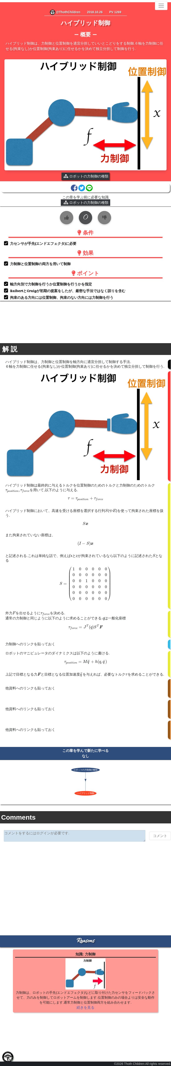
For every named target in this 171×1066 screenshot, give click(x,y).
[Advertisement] (85, 879)
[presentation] (17, 491)
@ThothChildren (65, 12)
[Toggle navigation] (161, 5)
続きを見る (85, 1007)
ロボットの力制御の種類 (86, 202)
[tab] (7, 1057)
